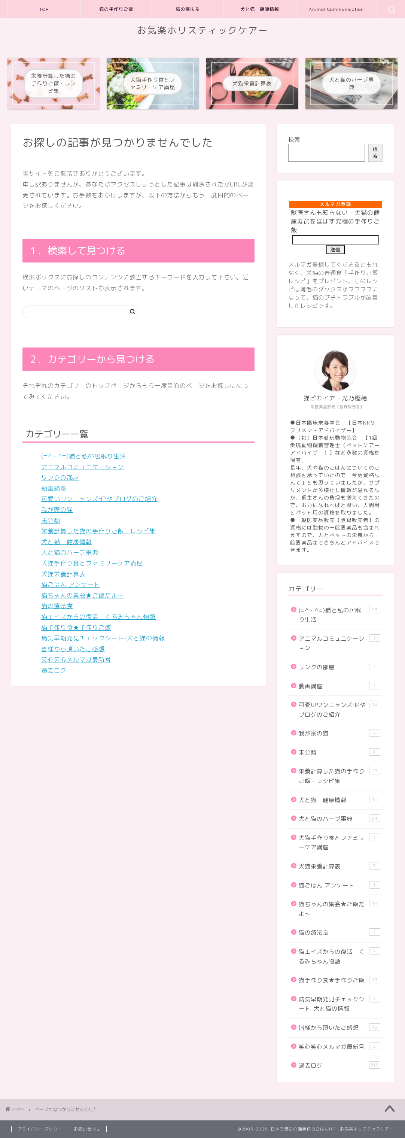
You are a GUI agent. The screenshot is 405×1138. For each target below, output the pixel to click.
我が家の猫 (57, 510)
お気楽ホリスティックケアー (202, 30)
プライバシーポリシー (39, 1129)
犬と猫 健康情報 (259, 9)
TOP (44, 9)
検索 (294, 139)
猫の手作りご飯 (116, 9)
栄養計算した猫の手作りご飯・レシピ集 (98, 531)
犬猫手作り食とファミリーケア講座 (92, 563)
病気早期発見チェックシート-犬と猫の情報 (103, 638)
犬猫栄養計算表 (63, 574)
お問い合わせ (87, 1129)
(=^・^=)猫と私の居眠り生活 (83, 456)
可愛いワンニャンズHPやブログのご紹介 (99, 499)
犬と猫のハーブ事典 (69, 552)
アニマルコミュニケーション (82, 467)
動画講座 (54, 488)
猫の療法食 (188, 9)
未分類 (50, 520)
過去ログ (54, 670)
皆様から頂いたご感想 (73, 649)
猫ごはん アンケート (70, 584)
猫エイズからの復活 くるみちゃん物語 (98, 617)
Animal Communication (336, 9)
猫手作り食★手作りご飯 (76, 627)
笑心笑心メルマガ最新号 (76, 659)
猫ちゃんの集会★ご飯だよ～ (82, 595)
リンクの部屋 (60, 477)
